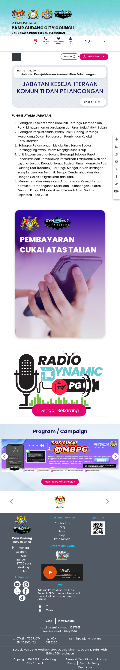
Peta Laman (62, 539)
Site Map (71, 41)
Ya (48, 606)
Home (21, 70)
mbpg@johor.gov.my (87, 638)
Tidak (49, 610)
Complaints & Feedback (58, 41)
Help (62, 535)
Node (32, 70)
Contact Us (45, 41)
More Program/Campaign (60, 481)
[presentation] (12, 501)
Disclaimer (85, 667)
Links (62, 531)
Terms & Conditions (79, 659)
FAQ (35, 42)
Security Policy (89, 663)
